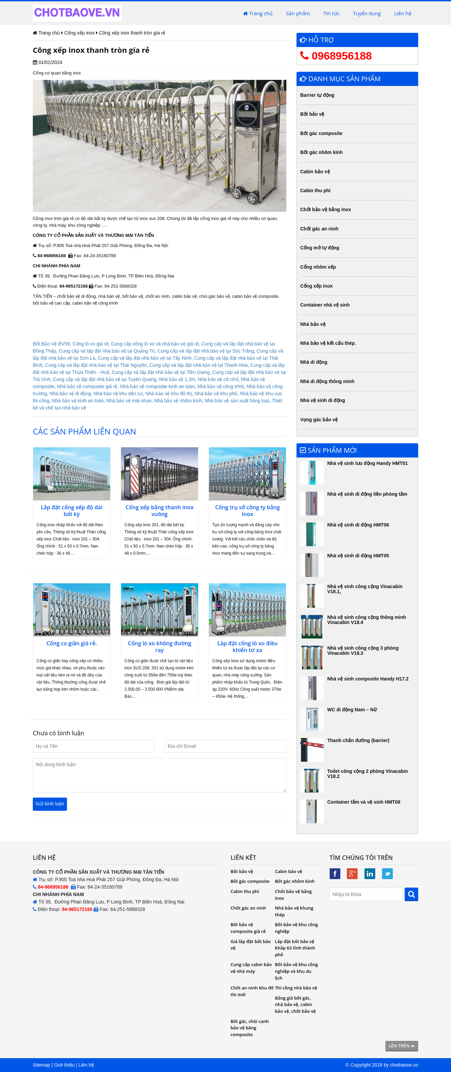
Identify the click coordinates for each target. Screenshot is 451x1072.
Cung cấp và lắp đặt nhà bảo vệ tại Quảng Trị (107, 351)
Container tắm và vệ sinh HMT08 (363, 802)
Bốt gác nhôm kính (321, 152)
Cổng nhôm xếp (318, 267)
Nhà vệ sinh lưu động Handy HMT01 (367, 463)
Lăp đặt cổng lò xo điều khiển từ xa (247, 647)
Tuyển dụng (367, 13)
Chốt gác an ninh (319, 228)
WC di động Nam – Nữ (352, 709)
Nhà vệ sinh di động (322, 400)
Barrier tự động (317, 95)
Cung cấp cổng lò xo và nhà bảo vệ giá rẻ (154, 344)
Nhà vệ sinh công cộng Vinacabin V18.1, (365, 589)
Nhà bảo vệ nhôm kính (178, 400)
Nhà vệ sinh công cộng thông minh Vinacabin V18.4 (366, 620)
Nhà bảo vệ (313, 324)
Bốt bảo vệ (312, 114)
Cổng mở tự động (319, 247)
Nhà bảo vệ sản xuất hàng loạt (237, 400)
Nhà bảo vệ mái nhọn (129, 400)
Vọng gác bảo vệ (319, 419)
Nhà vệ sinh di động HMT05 (358, 555)
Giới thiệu (64, 1065)
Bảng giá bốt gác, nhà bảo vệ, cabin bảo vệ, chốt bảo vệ (295, 1004)
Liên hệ (402, 13)
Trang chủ (257, 13)
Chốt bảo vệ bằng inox (325, 209)
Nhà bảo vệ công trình (220, 386)
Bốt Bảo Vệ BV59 (51, 344)
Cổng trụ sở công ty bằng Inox (247, 511)
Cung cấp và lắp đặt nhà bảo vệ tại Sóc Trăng (206, 351)
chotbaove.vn (404, 1065)
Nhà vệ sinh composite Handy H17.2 (368, 679)
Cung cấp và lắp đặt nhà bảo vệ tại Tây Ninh (144, 358)
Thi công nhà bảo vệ (296, 988)
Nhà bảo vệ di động (70, 393)
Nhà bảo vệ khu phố (216, 393)
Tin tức (331, 13)
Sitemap (41, 1065)
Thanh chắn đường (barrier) (358, 740)
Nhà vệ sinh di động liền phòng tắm (367, 494)
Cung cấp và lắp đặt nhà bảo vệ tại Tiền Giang (161, 372)
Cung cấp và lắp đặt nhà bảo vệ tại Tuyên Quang (105, 379)
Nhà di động (313, 362)
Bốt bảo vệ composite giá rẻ (248, 927)
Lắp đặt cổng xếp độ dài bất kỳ (72, 511)
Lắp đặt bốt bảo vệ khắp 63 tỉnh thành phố (295, 948)
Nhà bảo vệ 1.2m (177, 379)
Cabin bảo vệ (315, 171)
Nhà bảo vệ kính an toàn (78, 400)
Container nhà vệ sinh (325, 305)
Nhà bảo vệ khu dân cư (118, 393)
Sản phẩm (298, 13)
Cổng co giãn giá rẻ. (71, 643)
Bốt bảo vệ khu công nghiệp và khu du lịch (296, 971)
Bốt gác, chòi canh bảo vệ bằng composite (250, 1027)
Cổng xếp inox (316, 286)
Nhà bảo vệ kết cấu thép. (328, 343)
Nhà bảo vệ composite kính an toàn (157, 386)
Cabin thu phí (315, 190)
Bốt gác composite (321, 133)
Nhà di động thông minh (327, 381)
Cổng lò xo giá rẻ (90, 344)
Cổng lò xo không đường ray (159, 647)
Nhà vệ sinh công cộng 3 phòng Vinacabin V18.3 (363, 650)
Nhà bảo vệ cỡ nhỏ (218, 379)
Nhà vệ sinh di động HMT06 (358, 525)
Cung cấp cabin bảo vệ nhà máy (251, 967)
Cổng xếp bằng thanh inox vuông (159, 511)
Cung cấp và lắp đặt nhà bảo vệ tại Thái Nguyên (96, 365)
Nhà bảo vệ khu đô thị (168, 393)
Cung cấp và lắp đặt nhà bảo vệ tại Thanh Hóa (198, 365)
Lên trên (402, 1046)
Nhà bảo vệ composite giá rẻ (87, 386)
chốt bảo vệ (68, 296)
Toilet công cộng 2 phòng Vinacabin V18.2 (367, 773)
